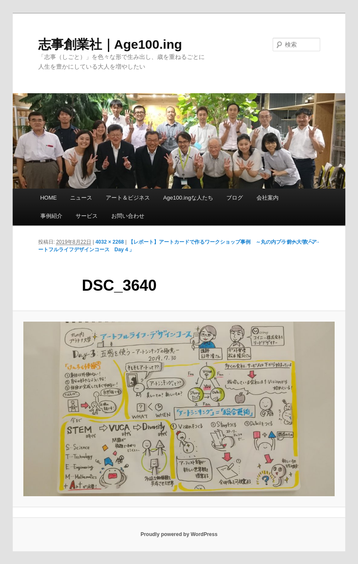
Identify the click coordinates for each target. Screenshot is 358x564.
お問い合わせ (127, 216)
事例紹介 (51, 216)
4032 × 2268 (110, 242)
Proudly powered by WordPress (179, 534)
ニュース (81, 197)
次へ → (311, 242)
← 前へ (288, 242)
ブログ (234, 197)
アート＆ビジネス (128, 197)
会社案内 (268, 197)
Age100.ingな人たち (188, 197)
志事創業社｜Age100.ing (110, 44)
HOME (48, 197)
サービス (87, 216)
